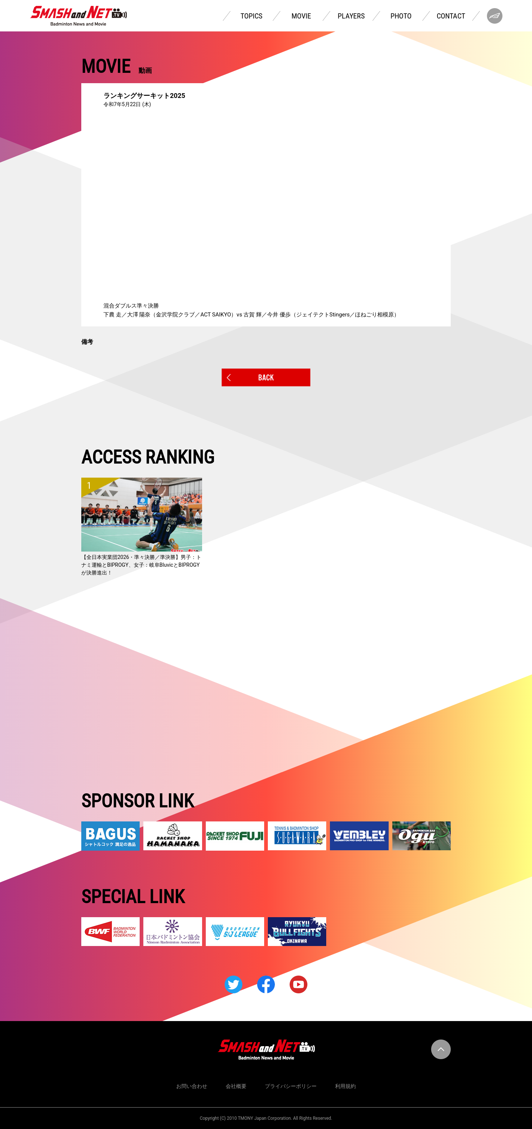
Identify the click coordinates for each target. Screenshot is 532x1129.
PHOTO (401, 15)
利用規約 (345, 1086)
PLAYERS (351, 15)
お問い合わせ (191, 1086)
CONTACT (451, 15)
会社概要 (236, 1086)
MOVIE (301, 15)
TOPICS (251, 15)
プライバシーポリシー (291, 1086)
